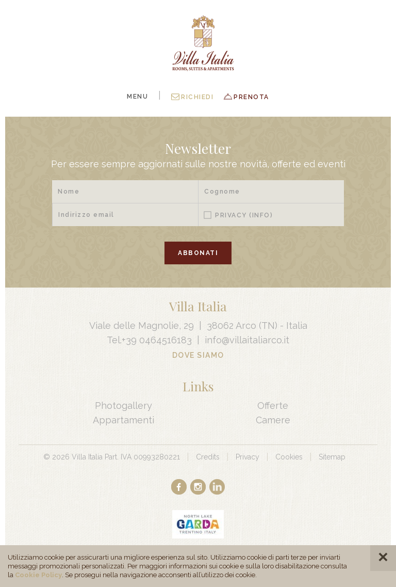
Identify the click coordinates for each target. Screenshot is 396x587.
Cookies (289, 457)
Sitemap (332, 457)
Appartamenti (123, 420)
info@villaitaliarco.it (247, 340)
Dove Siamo (198, 355)
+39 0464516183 (157, 340)
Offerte (272, 405)
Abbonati (198, 253)
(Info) (261, 215)
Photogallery (123, 405)
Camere (273, 420)
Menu (137, 96)
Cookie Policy (38, 575)
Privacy (244, 215)
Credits (208, 457)
